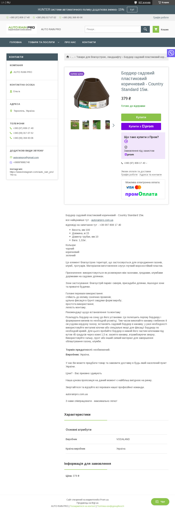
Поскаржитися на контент (82, 506)
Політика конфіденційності (110, 506)
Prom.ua (104, 499)
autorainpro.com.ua (102, 220)
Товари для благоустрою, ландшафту (98, 57)
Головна (16, 42)
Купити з (141, 126)
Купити (141, 117)
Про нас (70, 42)
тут (132, 9)
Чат (160, 501)
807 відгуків (145, 2)
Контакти (89, 42)
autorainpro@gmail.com (26, 157)
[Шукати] (145, 29)
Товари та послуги (41, 42)
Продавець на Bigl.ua (87, 503)
